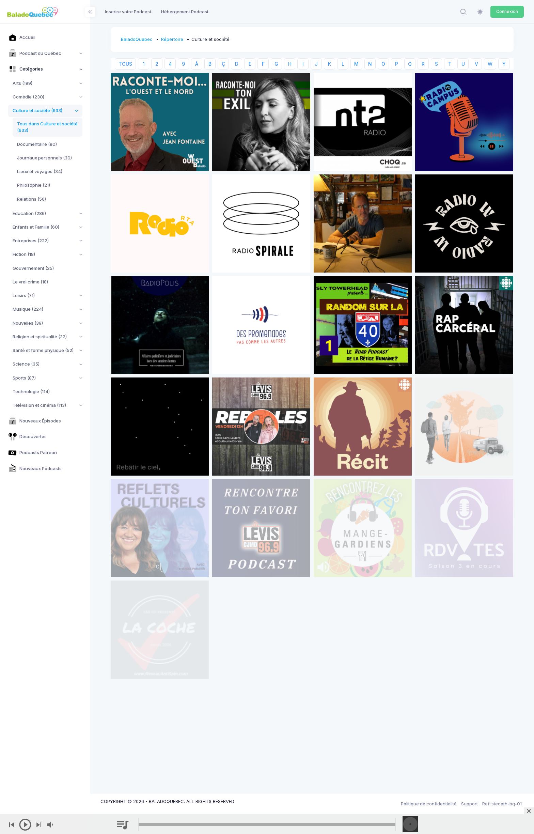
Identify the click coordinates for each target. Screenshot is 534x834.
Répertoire (172, 39)
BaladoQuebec (137, 39)
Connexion (507, 11)
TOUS (125, 64)
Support (469, 803)
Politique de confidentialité (429, 803)
